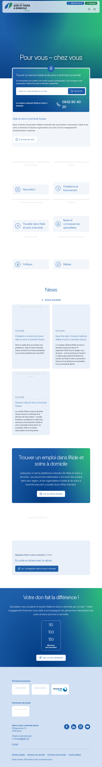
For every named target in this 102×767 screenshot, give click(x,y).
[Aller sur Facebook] (66, 726)
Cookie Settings (75, 755)
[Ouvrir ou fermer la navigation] (94, 9)
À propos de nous (24, 139)
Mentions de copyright (36, 755)
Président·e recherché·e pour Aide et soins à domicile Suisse (29, 338)
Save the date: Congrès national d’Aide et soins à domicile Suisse (71, 338)
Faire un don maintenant (51, 657)
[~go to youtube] (87, 726)
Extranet (91, 3)
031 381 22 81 (26, 736)
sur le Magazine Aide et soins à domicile (37, 568)
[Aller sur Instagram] (80, 726)
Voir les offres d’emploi (51, 494)
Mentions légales (18, 755)
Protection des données (56, 755)
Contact (15, 744)
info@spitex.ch (23, 739)
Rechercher (76, 91)
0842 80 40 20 (75, 3)
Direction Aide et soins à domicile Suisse (31, 404)
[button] (96, 753)
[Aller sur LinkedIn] (73, 726)
